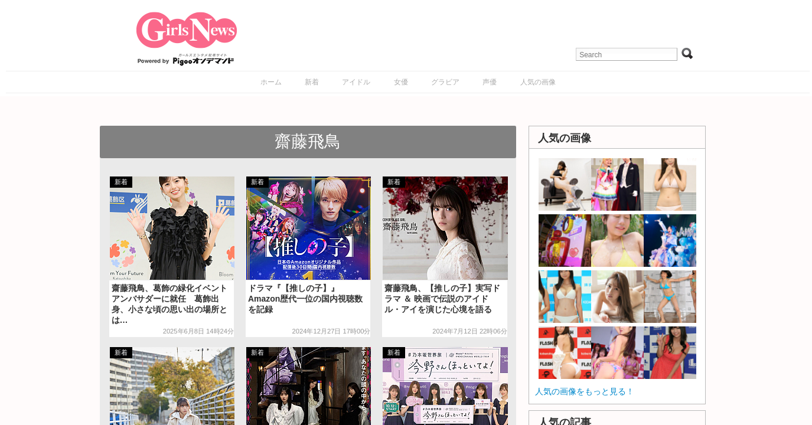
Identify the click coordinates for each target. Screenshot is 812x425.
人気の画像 (538, 82)
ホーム (271, 82)
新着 (312, 82)
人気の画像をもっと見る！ (584, 391)
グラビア (445, 82)
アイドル (356, 82)
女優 (401, 82)
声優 (489, 82)
